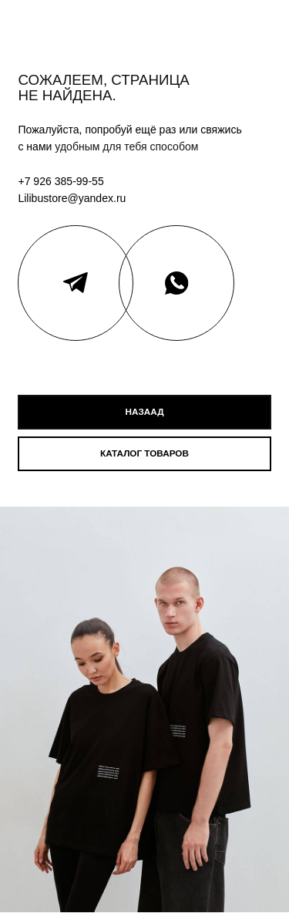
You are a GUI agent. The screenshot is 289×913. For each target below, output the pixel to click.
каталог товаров (144, 453)
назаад (145, 411)
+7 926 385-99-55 (60, 181)
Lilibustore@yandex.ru (72, 198)
